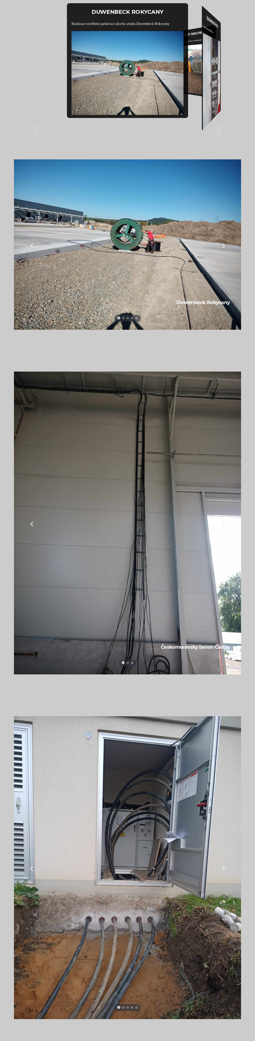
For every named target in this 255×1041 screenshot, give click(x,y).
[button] (31, 244)
